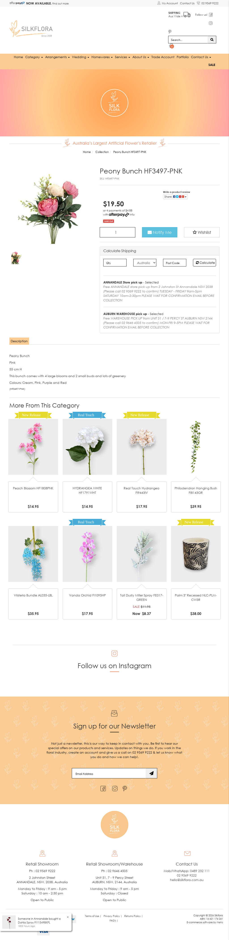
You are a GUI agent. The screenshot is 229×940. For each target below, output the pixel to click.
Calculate (205, 262)
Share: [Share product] (175, 196)
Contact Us (187, 3)
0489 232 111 (200, 870)
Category (34, 57)
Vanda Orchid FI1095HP (87, 595)
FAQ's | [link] (114, 920)
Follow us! (202, 14)
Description (19, 341)
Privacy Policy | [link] (113, 915)
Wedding (80, 57)
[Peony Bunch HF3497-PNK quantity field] (117, 232)
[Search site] (212, 39)
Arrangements (57, 57)
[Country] (144, 262)
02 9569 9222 (207, 2)
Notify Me (160, 232)
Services (122, 57)
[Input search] (188, 39)
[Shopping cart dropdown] (171, 46)
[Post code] (174, 262)
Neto (220, 922)
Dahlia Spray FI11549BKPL (34, 922)
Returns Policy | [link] (133, 915)
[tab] (19, 340)
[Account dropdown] (167, 3)
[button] (202, 232)
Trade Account (162, 57)
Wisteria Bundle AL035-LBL (33, 595)
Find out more (60, 3)
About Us (140, 57)
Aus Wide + (180, 13)
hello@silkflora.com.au (187, 879)
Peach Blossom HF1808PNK (33, 488)
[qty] (114, 262)
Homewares (102, 57)
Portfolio (183, 57)
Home (18, 57)
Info (132, 214)
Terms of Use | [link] (93, 915)
